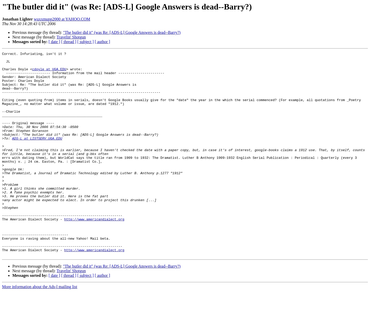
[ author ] (102, 42)
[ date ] (54, 42)
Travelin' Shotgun (71, 37)
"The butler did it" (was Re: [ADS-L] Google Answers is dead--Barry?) (121, 32)
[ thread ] (68, 42)
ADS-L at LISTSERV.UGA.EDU (37, 156)
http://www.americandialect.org (94, 253)
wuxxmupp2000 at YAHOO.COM (62, 19)
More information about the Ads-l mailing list (39, 327)
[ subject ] (85, 42)
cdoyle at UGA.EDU (49, 73)
